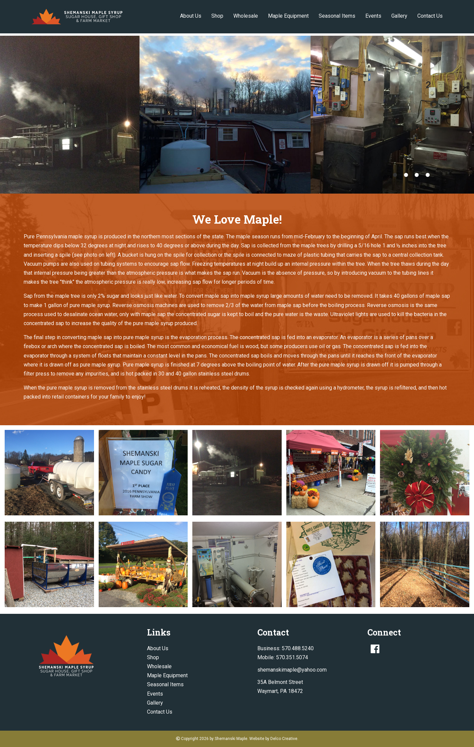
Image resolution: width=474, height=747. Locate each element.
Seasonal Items (337, 16)
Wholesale (245, 16)
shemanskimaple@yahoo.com (292, 670)
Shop (217, 16)
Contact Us (430, 16)
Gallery (399, 16)
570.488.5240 (298, 648)
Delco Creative (283, 738)
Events (373, 16)
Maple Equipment (288, 16)
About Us (190, 16)
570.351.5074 (292, 657)
